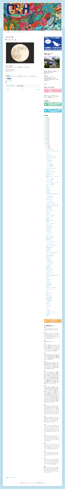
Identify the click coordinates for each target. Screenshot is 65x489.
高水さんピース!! (49, 174)
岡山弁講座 (48, 313)
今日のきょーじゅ (49, 292)
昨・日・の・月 (49, 199)
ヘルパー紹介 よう (50, 233)
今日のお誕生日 (49, 228)
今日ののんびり (49, 282)
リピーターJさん (49, 161)
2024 (46, 120)
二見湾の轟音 (48, 260)
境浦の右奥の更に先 (50, 255)
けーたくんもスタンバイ (50, 210)
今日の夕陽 (48, 259)
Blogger (43, 482)
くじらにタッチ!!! (49, 166)
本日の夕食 (48, 265)
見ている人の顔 (49, 224)
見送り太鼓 (48, 294)
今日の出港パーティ (50, 226)
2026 (46, 117)
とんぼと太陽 (48, 270)
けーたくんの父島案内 (50, 184)
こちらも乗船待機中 (50, 165)
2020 (46, 127)
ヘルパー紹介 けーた (50, 263)
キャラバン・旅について (50, 223)
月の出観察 (48, 190)
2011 (46, 141)
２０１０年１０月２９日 (50, 168)
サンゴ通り (48, 170)
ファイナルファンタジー (50, 312)
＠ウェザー (48, 158)
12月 (47, 144)
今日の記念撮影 (49, 297)
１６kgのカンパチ (49, 198)
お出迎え (47, 188)
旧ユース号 (48, 257)
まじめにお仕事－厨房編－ (51, 157)
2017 (46, 132)
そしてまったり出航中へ (50, 202)
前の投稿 (37, 89)
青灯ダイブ (48, 187)
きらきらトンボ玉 (49, 216)
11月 (47, 146)
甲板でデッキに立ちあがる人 (51, 287)
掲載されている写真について (11, 477)
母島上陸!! (48, 239)
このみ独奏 (48, 310)
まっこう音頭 (48, 305)
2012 (46, 140)
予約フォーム (47, 73)
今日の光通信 (48, 284)
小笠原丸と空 (48, 286)
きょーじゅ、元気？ (50, 254)
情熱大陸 (47, 221)
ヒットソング (48, 307)
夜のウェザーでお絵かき (50, 246)
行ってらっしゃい (49, 163)
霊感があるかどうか (50, 220)
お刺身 (47, 315)
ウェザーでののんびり (50, 272)
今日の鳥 (47, 281)
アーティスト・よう (50, 234)
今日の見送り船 (49, 208)
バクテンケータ (49, 289)
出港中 (47, 277)
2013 (46, 138)
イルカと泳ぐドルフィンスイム (52, 241)
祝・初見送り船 (49, 160)
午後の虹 (47, 153)
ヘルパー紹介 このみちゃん (51, 244)
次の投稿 (7, 89)
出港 (47, 290)
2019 (46, 128)
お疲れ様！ (48, 218)
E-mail (46, 84)
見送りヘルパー (49, 295)
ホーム (22, 89)
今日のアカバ (48, 229)
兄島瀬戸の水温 (49, 247)
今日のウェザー (49, 273)
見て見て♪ (48, 213)
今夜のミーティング (50, 185)
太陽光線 (47, 192)
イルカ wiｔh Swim (49, 149)
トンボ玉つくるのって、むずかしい (52, 182)
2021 (46, 125)
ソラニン (47, 308)
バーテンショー (49, 302)
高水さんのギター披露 (50, 171)
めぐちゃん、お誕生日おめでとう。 (52, 252)
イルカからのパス (49, 201)
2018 (46, 130)
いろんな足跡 (48, 155)
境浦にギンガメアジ (50, 268)
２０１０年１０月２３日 (50, 215)
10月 (47, 148)
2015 (46, 135)
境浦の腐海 (48, 267)
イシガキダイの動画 (50, 262)
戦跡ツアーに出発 (49, 236)
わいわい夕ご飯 (49, 180)
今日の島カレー (49, 279)
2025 (46, 119)
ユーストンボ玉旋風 (50, 179)
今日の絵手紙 (48, 300)
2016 (46, 133)
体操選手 (47, 303)
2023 (46, 122)
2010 (46, 143)
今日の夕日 (48, 249)
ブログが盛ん (48, 231)
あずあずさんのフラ (50, 173)
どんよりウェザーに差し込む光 (52, 204)
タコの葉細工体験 (49, 196)
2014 (46, 137)
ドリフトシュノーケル (50, 242)
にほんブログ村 (9, 80)
